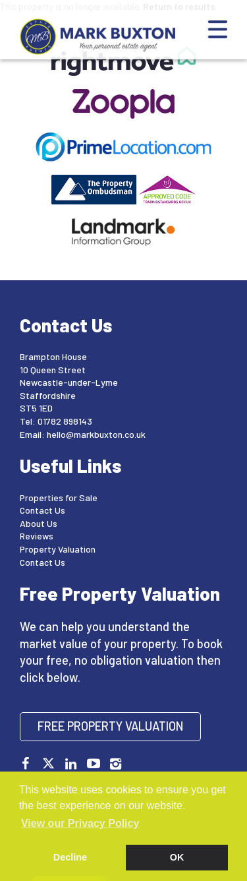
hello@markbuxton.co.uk (96, 434)
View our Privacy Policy (80, 823)
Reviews (36, 535)
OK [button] (177, 857)
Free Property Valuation (111, 726)
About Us (38, 523)
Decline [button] (70, 857)
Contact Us (42, 510)
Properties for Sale (58, 497)
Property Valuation (58, 549)
